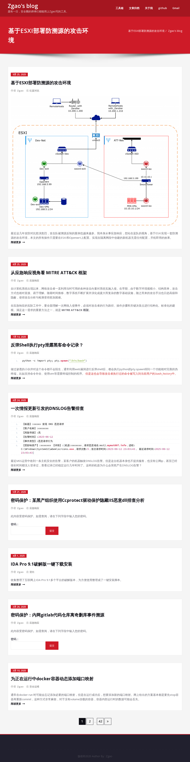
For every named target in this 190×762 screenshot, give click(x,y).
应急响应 (35, 280)
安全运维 (35, 685)
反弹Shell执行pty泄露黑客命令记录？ (49, 344)
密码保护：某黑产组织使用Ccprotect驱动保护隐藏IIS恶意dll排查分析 (80, 499)
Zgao (20, 90)
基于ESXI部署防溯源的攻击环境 (145, 31)
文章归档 (133, 8)
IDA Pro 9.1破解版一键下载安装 (43, 563)
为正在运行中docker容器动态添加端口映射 (54, 677)
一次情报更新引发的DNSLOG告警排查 (49, 407)
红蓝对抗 (35, 90)
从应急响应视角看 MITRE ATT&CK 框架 (50, 272)
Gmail (175, 8)
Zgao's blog (23, 6)
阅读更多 (16, 242)
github (162, 8)
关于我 (148, 8)
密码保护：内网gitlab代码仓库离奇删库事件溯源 (60, 613)
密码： (28, 527)
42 (100, 719)
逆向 (32, 570)
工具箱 (119, 8)
